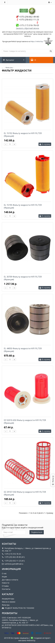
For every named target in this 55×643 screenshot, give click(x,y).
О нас (4, 573)
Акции (4, 576)
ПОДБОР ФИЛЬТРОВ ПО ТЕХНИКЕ (18, 608)
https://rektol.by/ (37, 41)
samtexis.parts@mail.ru (12, 564)
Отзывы (5, 586)
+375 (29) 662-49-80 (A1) (13, 557)
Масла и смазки (8, 602)
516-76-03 (29, 25)
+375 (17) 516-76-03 (11, 554)
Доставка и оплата (10, 580)
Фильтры (9, 67)
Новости (5, 583)
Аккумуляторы (8, 598)
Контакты (6, 589)
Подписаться (36, 532)
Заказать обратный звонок (27, 28)
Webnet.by (31, 640)
